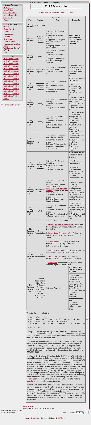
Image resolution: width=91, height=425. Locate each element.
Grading (6, 26)
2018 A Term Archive (11, 59)
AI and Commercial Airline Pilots (61, 225)
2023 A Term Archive (11, 86)
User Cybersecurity (56, 241)
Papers (6, 31)
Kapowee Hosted (30, 421)
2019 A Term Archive (11, 64)
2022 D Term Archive (11, 79)
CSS (65, 421)
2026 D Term (8, 8)
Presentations (8, 34)
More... (6, 20)
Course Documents (57, 12)
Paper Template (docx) (11, 41)
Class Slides (8, 10)
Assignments (43, 12)
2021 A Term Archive (11, 76)
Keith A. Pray (28, 410)
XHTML (60, 421)
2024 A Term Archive (11, 91)
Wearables (52, 263)
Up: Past (70, 12)
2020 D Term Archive (11, 66)
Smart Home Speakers (57, 233)
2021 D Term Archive (11, 74)
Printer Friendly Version (10, 105)
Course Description (10, 15)
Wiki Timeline (8, 48)
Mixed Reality (53, 250)
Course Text (7, 18)
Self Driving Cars (55, 256)
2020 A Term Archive (11, 69)
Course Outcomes (10, 13)
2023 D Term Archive (11, 84)
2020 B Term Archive (11, 71)
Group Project (8, 29)
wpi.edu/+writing (33, 384)
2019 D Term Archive (11, 61)
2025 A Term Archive (11, 96)
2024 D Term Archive (11, 89)
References (7, 39)
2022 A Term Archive (11, 81)
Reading (6, 36)
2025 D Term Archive (11, 94)
